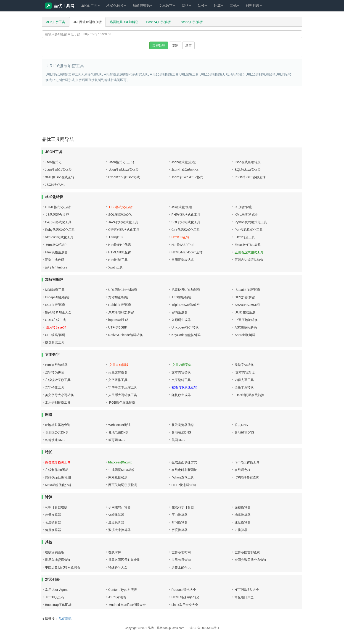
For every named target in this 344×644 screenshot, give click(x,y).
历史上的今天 (181, 567)
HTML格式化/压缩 (58, 207)
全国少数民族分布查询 (251, 560)
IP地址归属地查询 (57, 425)
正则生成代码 (54, 260)
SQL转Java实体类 (248, 169)
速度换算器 (243, 522)
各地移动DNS (244, 432)
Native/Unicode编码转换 (125, 335)
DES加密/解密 (245, 297)
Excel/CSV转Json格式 (124, 177)
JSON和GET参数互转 (250, 177)
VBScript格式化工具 (59, 237)
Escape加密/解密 (191, 22)
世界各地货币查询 (58, 560)
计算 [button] (218, 6)
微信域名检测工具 (58, 462)
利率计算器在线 (56, 507)
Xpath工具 (115, 267)
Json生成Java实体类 (123, 169)
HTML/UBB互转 (119, 252)
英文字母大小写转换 (59, 395)
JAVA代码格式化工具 (123, 222)
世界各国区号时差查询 (124, 560)
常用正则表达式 (183, 260)
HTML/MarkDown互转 (187, 252)
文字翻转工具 (181, 380)
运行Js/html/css (56, 267)
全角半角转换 (244, 387)
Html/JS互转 (180, 237)
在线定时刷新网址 (184, 470)
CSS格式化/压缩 (120, 207)
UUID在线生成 (245, 312)
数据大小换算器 (119, 530)
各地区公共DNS (56, 432)
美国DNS (178, 440)
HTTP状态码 (54, 597)
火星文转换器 (117, 372)
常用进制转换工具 (58, 402)
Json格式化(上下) (121, 162)
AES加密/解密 (182, 297)
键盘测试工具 (54, 342)
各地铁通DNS (55, 440)
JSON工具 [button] (90, 6)
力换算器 (241, 530)
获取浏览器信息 (183, 425)
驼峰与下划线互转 (184, 387)
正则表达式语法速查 (249, 260)
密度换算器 (180, 530)
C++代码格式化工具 (186, 229)
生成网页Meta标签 (121, 470)
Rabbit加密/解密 (119, 305)
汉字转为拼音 (54, 372)
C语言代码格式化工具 (123, 229)
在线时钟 (114, 552)
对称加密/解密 (118, 297)
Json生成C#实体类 (58, 169)
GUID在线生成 (55, 320)
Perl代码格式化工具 (249, 229)
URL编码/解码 (55, 335)
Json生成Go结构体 (185, 169)
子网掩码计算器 (119, 507)
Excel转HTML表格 (248, 245)
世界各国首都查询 (247, 552)
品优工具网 (59, 6)
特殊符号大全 (117, 567)
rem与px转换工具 (247, 462)
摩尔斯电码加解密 (121, 312)
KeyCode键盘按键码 (186, 335)
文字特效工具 (54, 387)
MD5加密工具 (55, 22)
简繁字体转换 (244, 365)
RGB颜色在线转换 (121, 402)
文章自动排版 (118, 365)
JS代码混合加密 (57, 214)
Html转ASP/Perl (183, 245)
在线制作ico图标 (56, 470)
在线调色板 (243, 470)
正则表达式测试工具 (249, 252)
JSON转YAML (55, 185)
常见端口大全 (244, 597)
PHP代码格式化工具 (186, 214)
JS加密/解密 (243, 207)
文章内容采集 (182, 365)
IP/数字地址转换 (246, 320)
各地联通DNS (181, 432)
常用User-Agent (56, 589)
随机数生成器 (181, 395)
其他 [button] (234, 6)
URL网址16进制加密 (87, 22)
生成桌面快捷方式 (184, 462)
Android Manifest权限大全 (127, 605)
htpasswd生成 (118, 320)
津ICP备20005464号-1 (204, 628)
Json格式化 (53, 162)
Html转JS (115, 237)
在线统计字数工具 (58, 380)
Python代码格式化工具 (251, 222)
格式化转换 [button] (116, 6)
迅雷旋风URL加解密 (124, 22)
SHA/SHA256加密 (247, 305)
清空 (188, 45)
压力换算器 (180, 515)
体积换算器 (116, 515)
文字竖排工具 (117, 380)
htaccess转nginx (120, 462)
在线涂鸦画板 (54, 552)
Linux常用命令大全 (185, 605)
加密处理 (158, 45)
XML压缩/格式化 (246, 214)
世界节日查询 (181, 560)
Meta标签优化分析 (58, 485)
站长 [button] (202, 6)
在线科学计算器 (183, 507)
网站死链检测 (117, 477)
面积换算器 (243, 507)
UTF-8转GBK (117, 327)
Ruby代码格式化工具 (60, 229)
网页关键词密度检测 (122, 485)
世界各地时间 (181, 552)
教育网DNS (116, 440)
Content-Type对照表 (122, 589)
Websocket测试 (119, 425)
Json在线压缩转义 (248, 162)
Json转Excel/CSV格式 (187, 177)
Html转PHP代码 (119, 245)
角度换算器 (53, 530)
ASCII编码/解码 (246, 327)
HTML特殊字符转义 (185, 597)
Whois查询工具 (183, 477)
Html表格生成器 (56, 252)
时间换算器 (180, 522)
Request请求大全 (184, 589)
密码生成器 (180, 312)
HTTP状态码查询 (184, 485)
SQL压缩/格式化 (120, 214)
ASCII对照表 (117, 597)
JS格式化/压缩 (182, 207)
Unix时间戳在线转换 (249, 395)
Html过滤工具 (118, 260)
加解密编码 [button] (142, 6)
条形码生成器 (181, 320)
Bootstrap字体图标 (58, 605)
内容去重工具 (244, 380)
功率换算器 (243, 515)
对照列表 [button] (254, 6)
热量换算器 (53, 515)
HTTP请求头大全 (247, 589)
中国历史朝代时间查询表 (62, 567)
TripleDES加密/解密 (186, 305)
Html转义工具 (245, 237)
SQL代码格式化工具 (186, 222)
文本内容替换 (181, 372)
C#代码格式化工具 (58, 222)
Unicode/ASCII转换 (185, 327)
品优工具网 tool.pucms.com (166, 628)
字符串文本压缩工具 (122, 387)
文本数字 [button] (167, 6)
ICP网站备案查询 (247, 477)
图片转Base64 (55, 327)
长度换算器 (53, 522)
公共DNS (241, 425)
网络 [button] (186, 6)
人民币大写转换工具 (122, 395)
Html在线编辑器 (56, 365)
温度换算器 (116, 522)
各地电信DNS (118, 432)
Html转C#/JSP (55, 245)
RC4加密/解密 (55, 305)
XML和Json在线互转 (59, 177)
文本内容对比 (245, 372)
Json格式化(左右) (184, 162)
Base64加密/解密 (158, 22)
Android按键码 (245, 335)
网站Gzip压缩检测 (58, 477)
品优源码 (65, 618)
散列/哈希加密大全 (58, 312)
